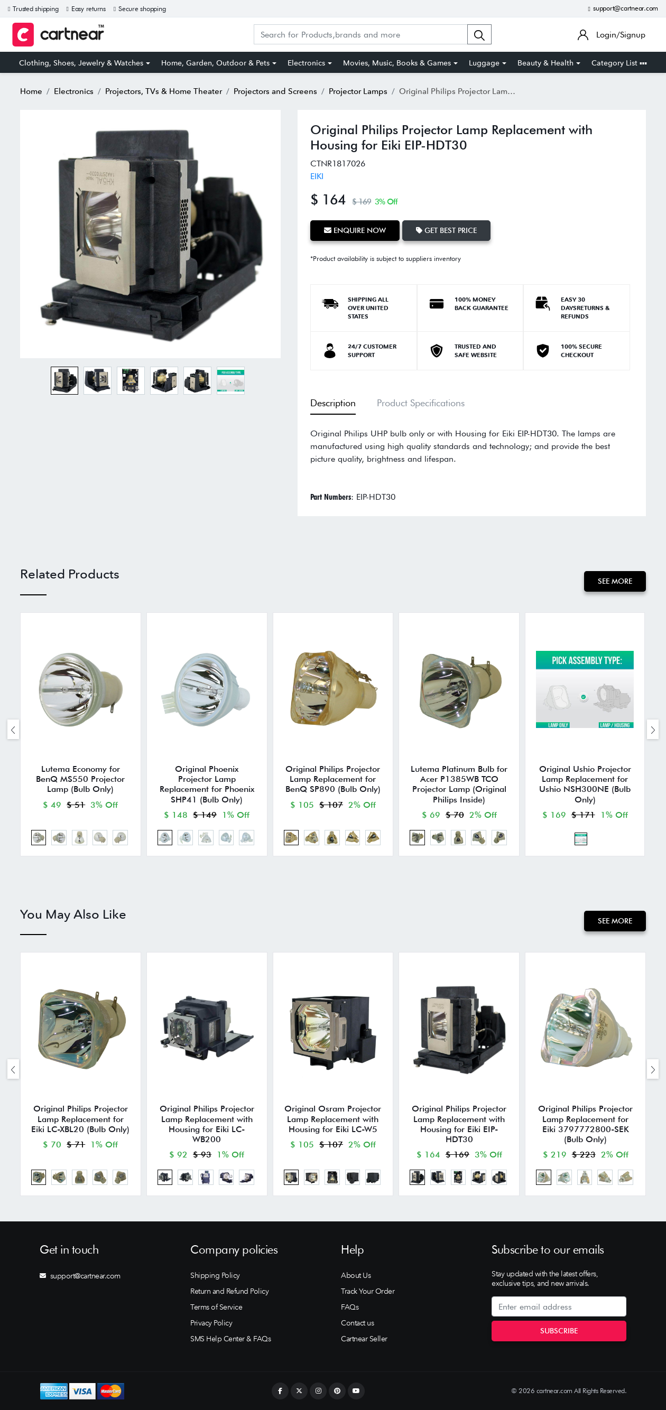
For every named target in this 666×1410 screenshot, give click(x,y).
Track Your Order (367, 1291)
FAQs (349, 1307)
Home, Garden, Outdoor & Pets (215, 63)
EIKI (316, 176)
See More (615, 581)
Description (333, 402)
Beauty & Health (545, 63)
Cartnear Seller (364, 1338)
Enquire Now (355, 230)
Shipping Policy (215, 1275)
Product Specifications (421, 402)
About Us (356, 1275)
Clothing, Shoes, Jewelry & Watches (81, 63)
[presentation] (13, 729)
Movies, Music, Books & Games (397, 63)
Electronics (306, 63)
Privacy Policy (211, 1323)
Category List (619, 63)
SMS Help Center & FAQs (230, 1338)
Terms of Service (216, 1307)
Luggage (484, 63)
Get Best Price (446, 230)
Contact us (357, 1323)
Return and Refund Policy (229, 1291)
